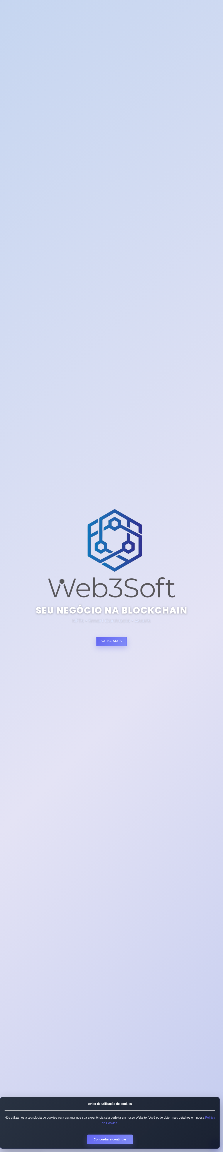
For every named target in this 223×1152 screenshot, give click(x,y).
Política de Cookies (114, 1123)
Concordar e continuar (109, 1139)
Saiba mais (111, 641)
